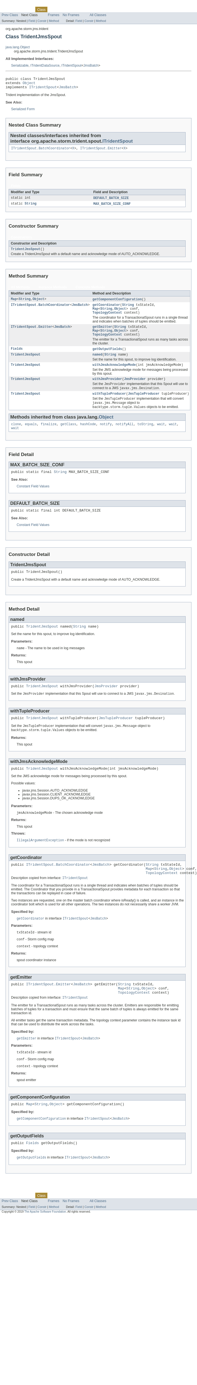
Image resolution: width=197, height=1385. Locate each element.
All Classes (98, 15)
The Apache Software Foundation (45, 1241)
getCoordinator (106, 310)
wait (161, 436)
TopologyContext (107, 318)
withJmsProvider (107, 388)
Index (95, 9)
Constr (41, 20)
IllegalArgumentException (40, 860)
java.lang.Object (18, 47)
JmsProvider (135, 388)
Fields (17, 357)
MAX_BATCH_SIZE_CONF (112, 207)
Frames (53, 15)
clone (16, 436)
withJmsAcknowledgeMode (114, 374)
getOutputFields (107, 357)
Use (53, 9)
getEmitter (102, 333)
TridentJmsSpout (26, 253)
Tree (63, 9)
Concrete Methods (90, 291)
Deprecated (79, 9)
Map (14, 303)
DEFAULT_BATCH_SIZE (111, 201)
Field (31, 20)
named (97, 363)
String (31, 207)
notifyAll (124, 436)
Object (29, 84)
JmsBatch (91, 65)
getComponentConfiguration (117, 303)
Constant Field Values (33, 500)
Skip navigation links (15, 5)
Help (105, 9)
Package (25, 9)
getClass (68, 436)
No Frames (71, 15)
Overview (9, 9)
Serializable (20, 65)
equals (31, 436)
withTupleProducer (109, 404)
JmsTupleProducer (144, 404)
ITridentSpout (71, 65)
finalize (49, 436)
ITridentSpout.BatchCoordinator (40, 151)
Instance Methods (53, 291)
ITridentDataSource (45, 65)
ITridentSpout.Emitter (101, 151)
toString (145, 436)
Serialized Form (23, 112)
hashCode (88, 436)
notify (106, 436)
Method (54, 20)
